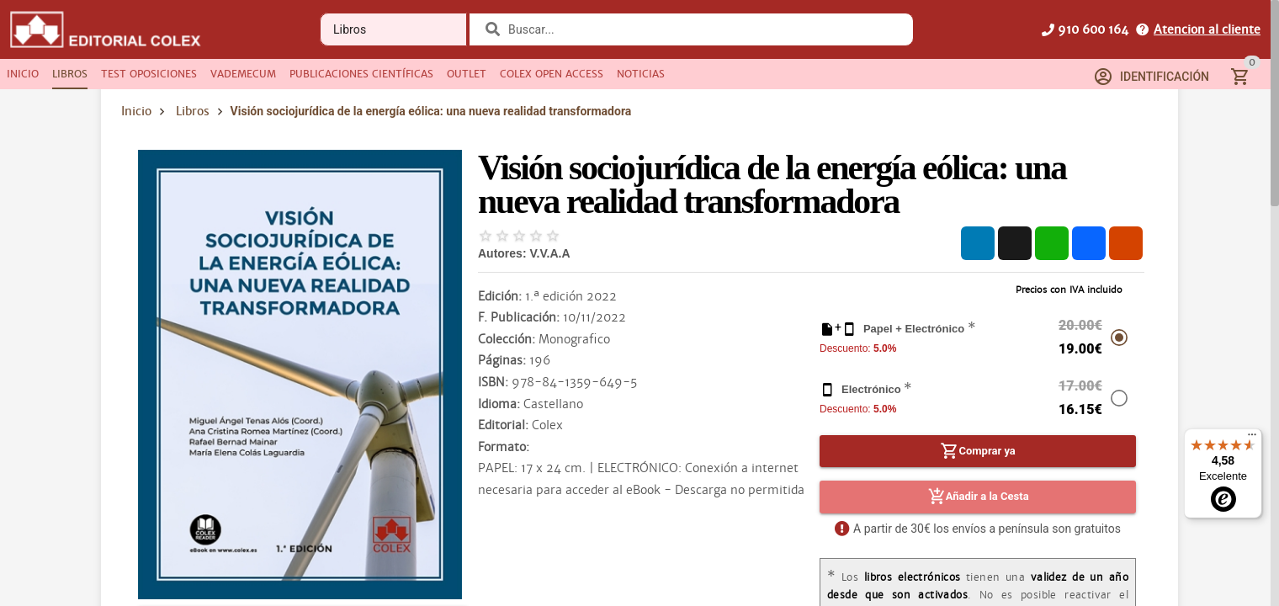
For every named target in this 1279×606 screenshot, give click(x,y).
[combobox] (701, 29)
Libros (193, 111)
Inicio (136, 111)
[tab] (22, 74)
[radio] (485, 235)
